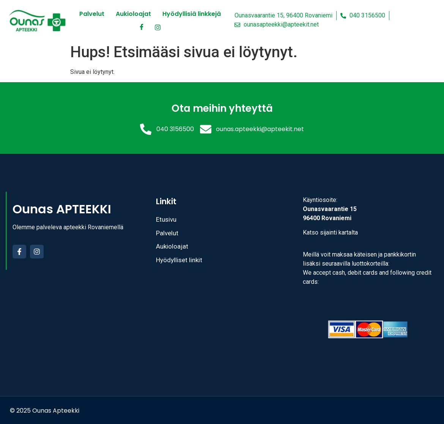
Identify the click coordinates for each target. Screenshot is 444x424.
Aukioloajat (133, 13)
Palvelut (91, 13)
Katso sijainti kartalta (330, 232)
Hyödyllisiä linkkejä (191, 13)
